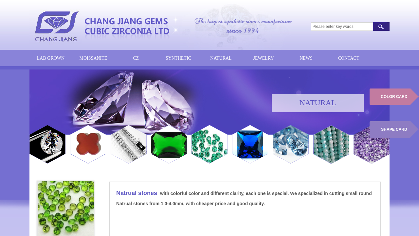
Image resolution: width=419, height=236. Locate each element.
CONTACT (348, 58)
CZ (136, 58)
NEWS (306, 58)
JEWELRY (263, 58)
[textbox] (342, 26)
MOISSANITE (93, 58)
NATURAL (220, 58)
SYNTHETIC (178, 58)
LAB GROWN (50, 58)
